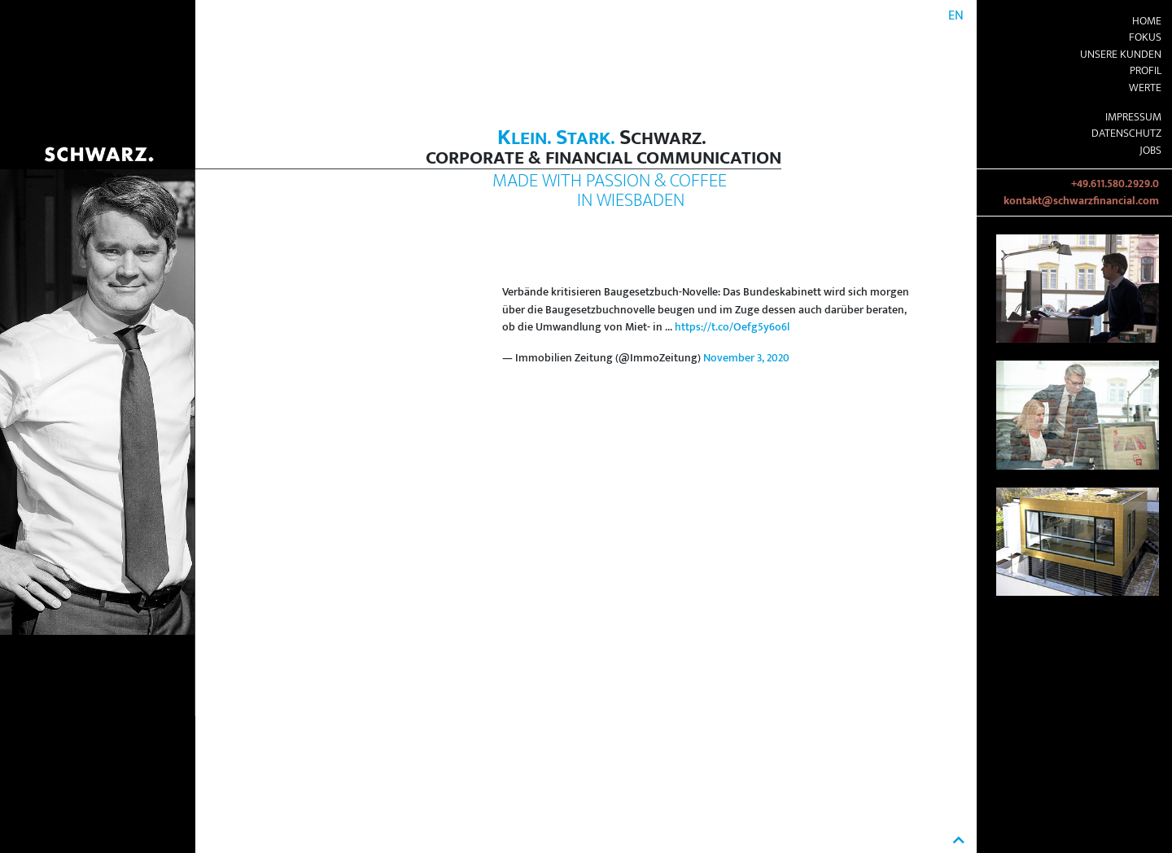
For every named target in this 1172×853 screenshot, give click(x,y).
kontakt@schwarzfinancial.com (1081, 201)
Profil (1145, 71)
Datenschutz (1126, 133)
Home (1146, 21)
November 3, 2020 (746, 358)
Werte (1145, 88)
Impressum (1133, 117)
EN (956, 16)
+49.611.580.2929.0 (1115, 184)
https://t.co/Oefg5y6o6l (732, 327)
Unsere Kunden (1120, 54)
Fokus (1145, 37)
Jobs (1150, 150)
